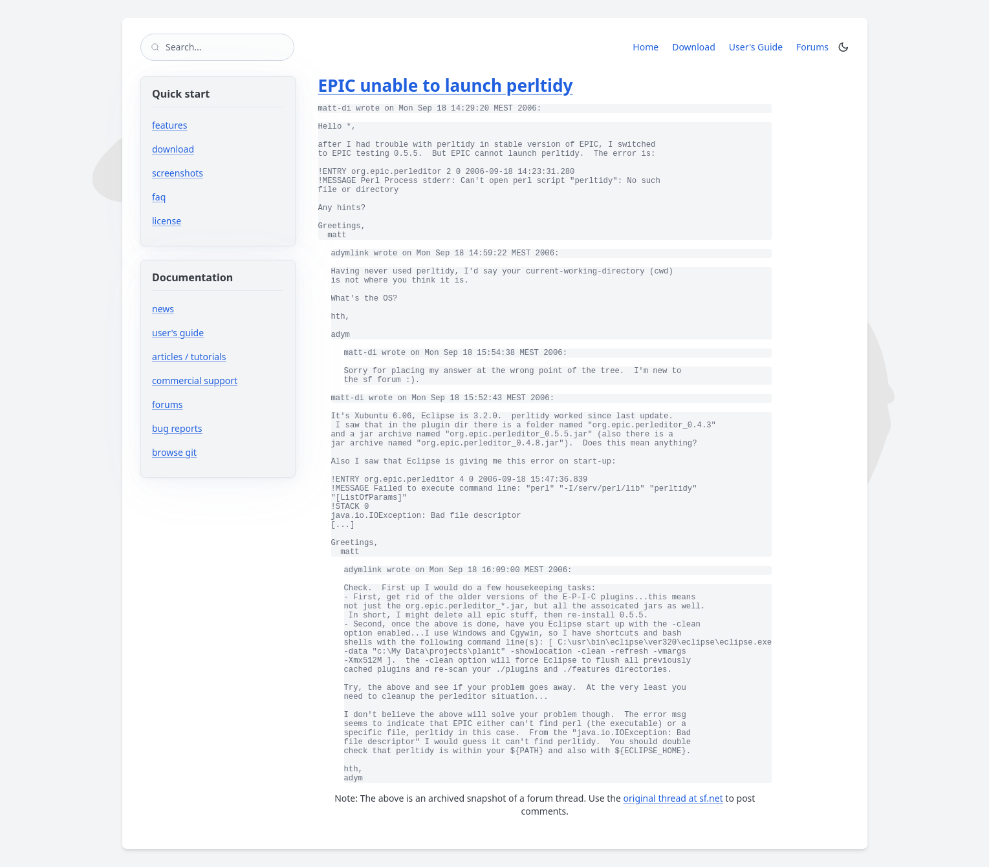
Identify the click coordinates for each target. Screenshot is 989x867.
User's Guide (756, 47)
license (166, 221)
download (173, 149)
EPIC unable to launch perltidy (445, 85)
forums (206, 404)
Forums (814, 46)
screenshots (177, 173)
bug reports (215, 428)
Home (645, 47)
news (163, 309)
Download (693, 47)
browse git (213, 452)
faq (159, 197)
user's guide (178, 332)
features (169, 125)
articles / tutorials (189, 356)
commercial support (194, 380)
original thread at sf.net (673, 798)
